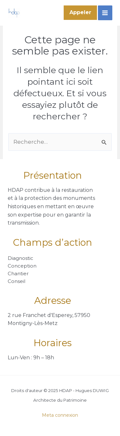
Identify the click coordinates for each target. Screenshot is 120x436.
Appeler (80, 12)
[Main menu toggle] (105, 12)
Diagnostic (20, 258)
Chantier (18, 273)
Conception (22, 266)
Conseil (16, 281)
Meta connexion (60, 415)
